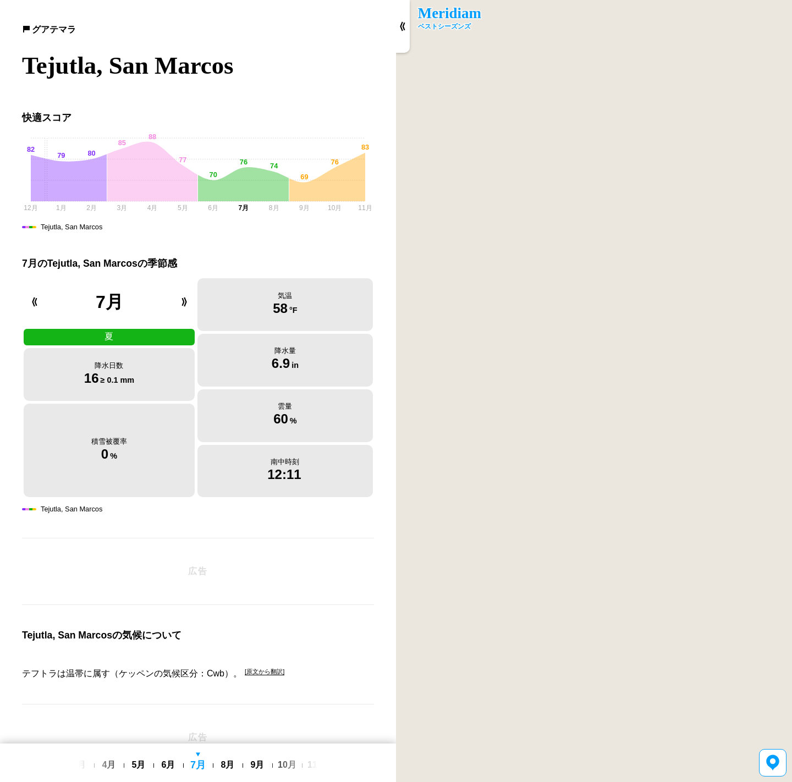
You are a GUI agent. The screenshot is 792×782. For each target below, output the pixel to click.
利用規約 (224, 736)
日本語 (196, 736)
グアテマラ (49, 29)
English (169, 736)
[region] (594, 391)
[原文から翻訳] (264, 630)
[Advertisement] (198, 530)
